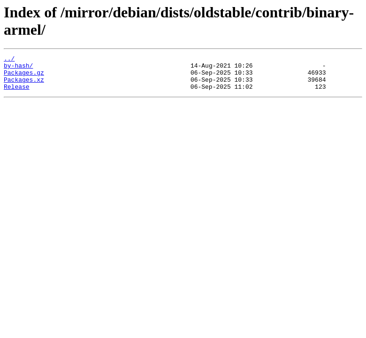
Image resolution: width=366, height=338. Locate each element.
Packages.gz (24, 76)
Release (17, 93)
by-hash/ (18, 68)
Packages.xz (24, 85)
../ (9, 59)
